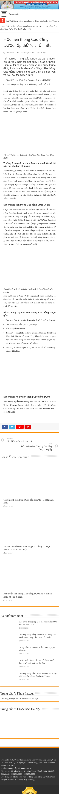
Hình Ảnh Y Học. (8, 765)
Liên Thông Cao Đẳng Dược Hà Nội (26, 26)
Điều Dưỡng (32, 762)
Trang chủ (4, 26)
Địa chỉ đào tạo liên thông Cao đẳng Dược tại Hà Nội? (28, 80)
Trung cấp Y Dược (9, 760)
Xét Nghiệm (20, 762)
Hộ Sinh (51, 762)
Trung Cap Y (31, 760)
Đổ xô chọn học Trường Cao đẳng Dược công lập (36, 446)
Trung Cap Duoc (44, 760)
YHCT (11, 762)
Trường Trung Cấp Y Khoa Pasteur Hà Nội (20, 698)
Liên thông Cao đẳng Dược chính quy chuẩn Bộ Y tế (28, 84)
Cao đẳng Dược (35, 98)
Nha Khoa (43, 762)
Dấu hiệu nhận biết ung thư (23, 440)
